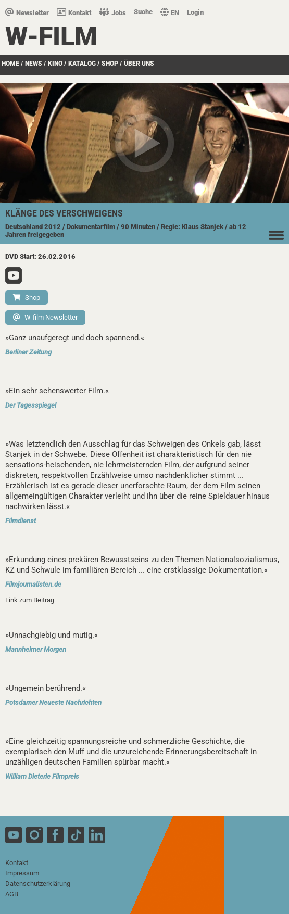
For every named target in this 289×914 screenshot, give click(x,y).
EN (169, 13)
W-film (51, 36)
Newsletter (27, 13)
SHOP (110, 63)
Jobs (112, 13)
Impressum (22, 873)
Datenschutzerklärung (37, 883)
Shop (26, 297)
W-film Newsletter (45, 317)
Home (10, 63)
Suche (143, 12)
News (33, 63)
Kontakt (74, 13)
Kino (55, 63)
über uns (139, 63)
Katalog (82, 63)
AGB (11, 894)
